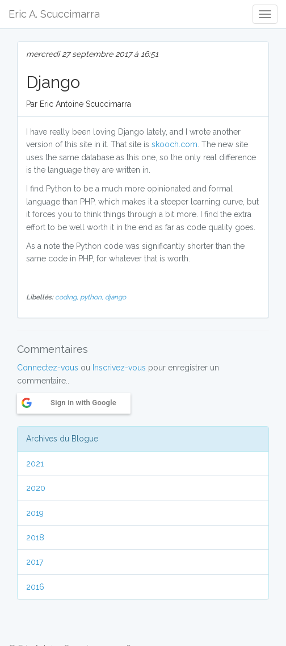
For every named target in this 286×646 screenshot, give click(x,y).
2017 (34, 561)
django (115, 297)
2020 (35, 488)
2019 (35, 513)
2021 (35, 463)
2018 (35, 537)
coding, (67, 297)
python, (92, 297)
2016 (35, 586)
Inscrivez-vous (119, 367)
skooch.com (174, 144)
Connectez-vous (47, 367)
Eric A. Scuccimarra (54, 14)
